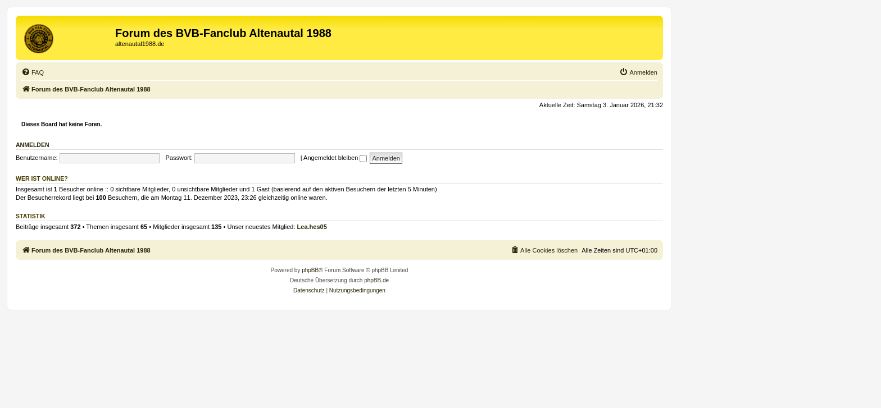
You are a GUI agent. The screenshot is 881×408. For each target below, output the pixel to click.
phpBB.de (376, 280)
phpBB (310, 270)
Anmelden (32, 144)
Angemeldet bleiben (335, 157)
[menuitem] (32, 72)
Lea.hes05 (312, 226)
